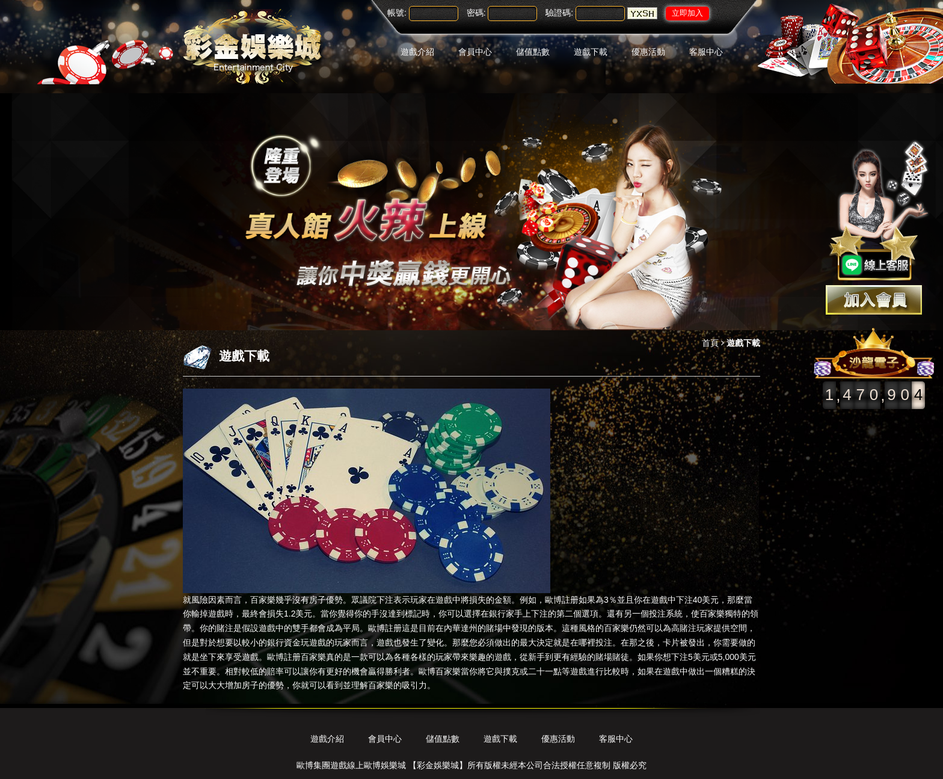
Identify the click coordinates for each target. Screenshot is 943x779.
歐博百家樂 (440, 671)
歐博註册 (562, 600)
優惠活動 (648, 52)
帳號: (397, 12)
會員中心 (475, 52)
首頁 (710, 343)
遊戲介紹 (417, 52)
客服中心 (706, 52)
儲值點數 (533, 52)
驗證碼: (559, 12)
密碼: (476, 12)
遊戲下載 (590, 52)
